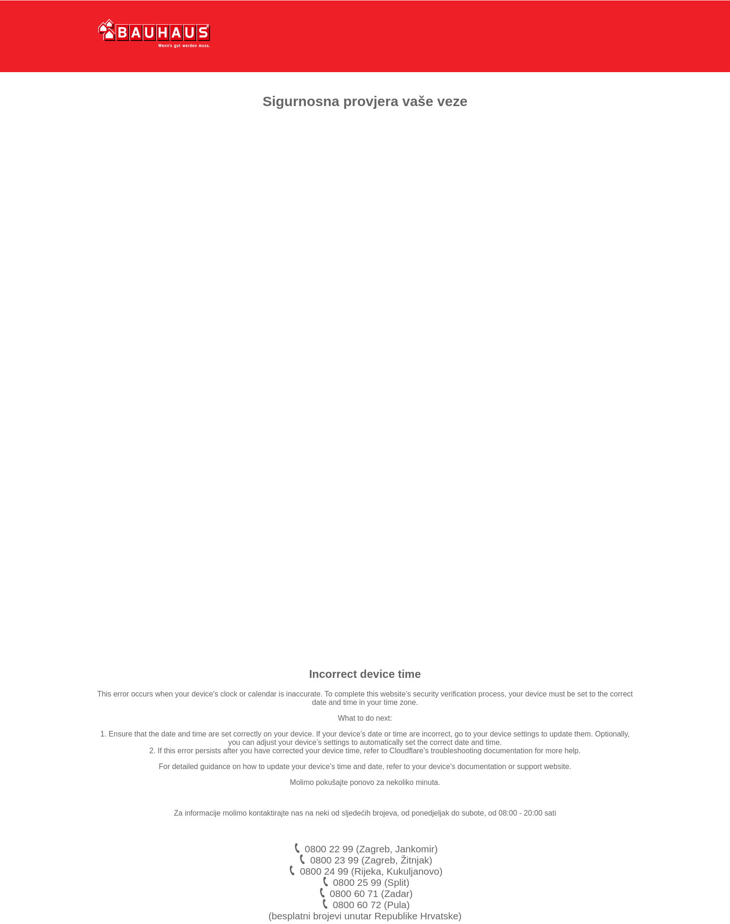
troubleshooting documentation (482, 751)
